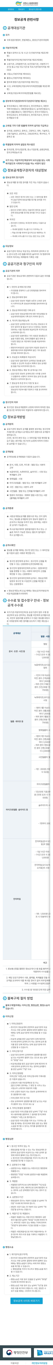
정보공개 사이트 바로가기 (26, 1300)
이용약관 (15, 1363)
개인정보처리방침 (39, 1363)
